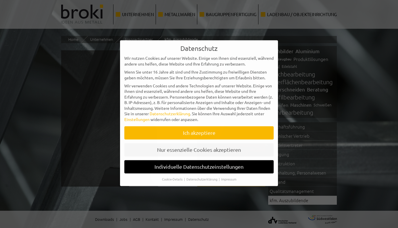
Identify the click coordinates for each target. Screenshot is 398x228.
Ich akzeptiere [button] (199, 129)
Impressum (228, 175)
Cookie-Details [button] (172, 175)
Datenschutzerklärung (170, 109)
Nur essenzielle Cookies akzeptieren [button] (199, 146)
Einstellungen (137, 115)
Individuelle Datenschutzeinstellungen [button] (199, 163)
